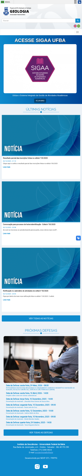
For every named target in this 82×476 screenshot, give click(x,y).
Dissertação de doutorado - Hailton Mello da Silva (22, 413)
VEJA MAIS (40, 101)
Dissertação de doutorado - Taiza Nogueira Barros (22, 425)
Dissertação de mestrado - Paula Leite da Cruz (21, 407)
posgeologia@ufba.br (44, 452)
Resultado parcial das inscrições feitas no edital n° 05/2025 (25, 158)
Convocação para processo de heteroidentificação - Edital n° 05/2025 (29, 224)
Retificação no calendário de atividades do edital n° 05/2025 (25, 291)
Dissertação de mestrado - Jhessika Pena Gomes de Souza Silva (27, 401)
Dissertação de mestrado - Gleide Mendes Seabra (22, 419)
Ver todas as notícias (41, 318)
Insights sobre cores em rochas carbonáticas (21, 395)
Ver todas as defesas (41, 432)
